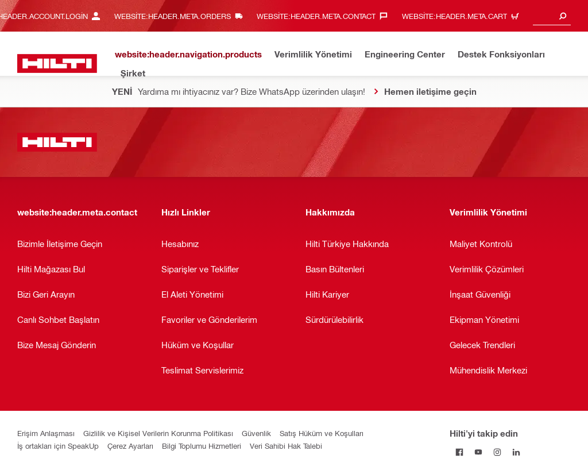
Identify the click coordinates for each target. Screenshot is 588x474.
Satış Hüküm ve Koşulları (321, 433)
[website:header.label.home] (57, 63)
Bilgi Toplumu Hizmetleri (201, 445)
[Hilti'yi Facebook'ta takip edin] (459, 451)
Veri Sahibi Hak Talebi (286, 445)
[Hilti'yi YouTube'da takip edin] (478, 451)
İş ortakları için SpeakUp (58, 445)
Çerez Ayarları (130, 445)
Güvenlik (256, 433)
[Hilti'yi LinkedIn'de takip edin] (515, 451)
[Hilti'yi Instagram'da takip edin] (497, 451)
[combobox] (552, 15)
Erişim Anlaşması (46, 433)
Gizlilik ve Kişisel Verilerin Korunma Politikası (158, 433)
